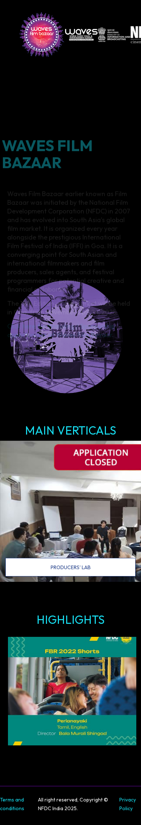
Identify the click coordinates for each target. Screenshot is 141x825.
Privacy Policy (127, 804)
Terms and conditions (12, 804)
